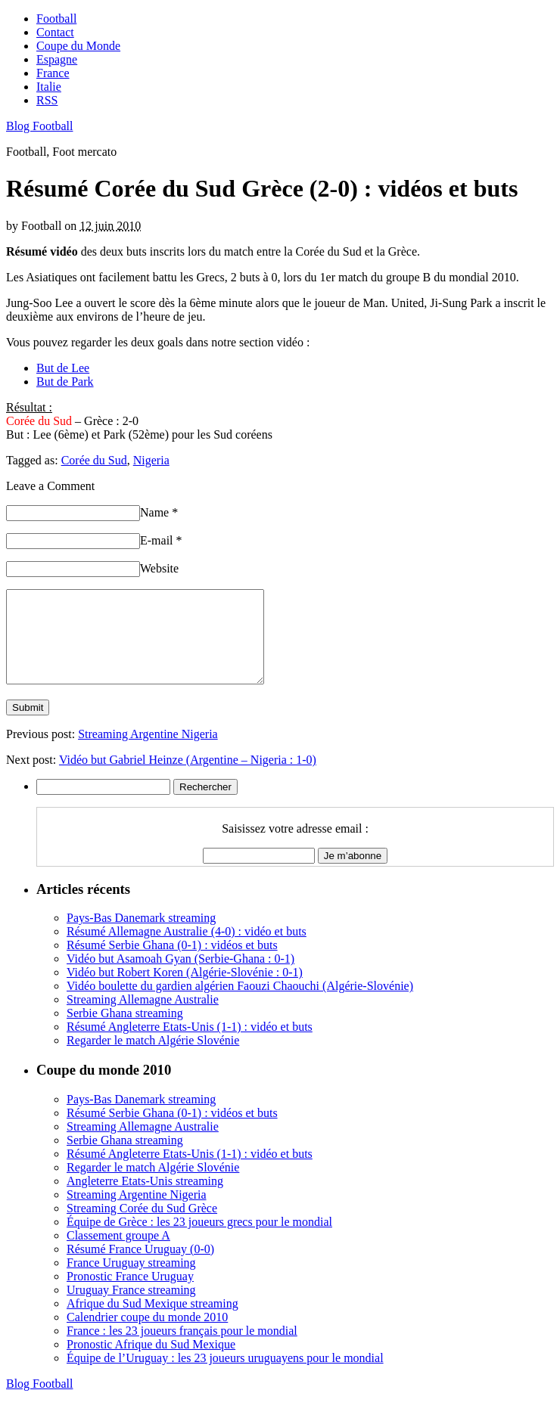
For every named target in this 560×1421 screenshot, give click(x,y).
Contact (55, 32)
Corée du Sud (94, 460)
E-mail (161, 540)
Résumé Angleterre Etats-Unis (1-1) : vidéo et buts (190, 1044)
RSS (47, 100)
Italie (48, 86)
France (53, 73)
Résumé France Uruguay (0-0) (140, 1267)
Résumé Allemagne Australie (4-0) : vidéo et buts (186, 949)
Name (159, 512)
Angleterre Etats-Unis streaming (145, 1199)
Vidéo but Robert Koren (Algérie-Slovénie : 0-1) (185, 990)
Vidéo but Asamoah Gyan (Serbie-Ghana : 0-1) (180, 976)
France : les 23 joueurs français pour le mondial (182, 1348)
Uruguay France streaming (131, 1308)
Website (159, 568)
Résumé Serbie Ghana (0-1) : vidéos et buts (172, 963)
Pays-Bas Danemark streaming (141, 935)
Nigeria (151, 460)
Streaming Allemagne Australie (143, 1017)
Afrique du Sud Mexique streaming (152, 1321)
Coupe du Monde (78, 45)
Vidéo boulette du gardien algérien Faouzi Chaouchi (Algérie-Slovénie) (240, 1003)
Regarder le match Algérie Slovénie (153, 1058)
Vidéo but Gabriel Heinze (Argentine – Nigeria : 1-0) (187, 777)
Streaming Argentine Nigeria (148, 752)
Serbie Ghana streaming (125, 1031)
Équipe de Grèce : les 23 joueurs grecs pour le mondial (199, 1239)
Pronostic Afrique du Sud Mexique (151, 1362)
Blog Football (39, 125)
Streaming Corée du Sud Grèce (142, 1226)
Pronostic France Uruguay (130, 1294)
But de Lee (62, 367)
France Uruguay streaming (131, 1280)
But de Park (65, 381)
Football (56, 18)
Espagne (56, 59)
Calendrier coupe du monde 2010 (147, 1335)
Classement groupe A (118, 1253)
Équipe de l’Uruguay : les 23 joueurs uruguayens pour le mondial (225, 1376)
